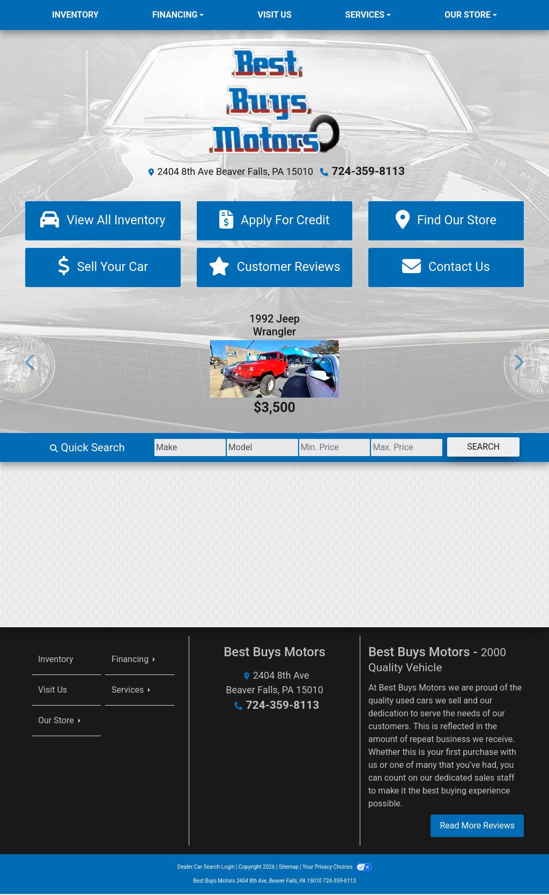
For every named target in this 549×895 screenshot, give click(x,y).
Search (479, 448)
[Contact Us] (446, 268)
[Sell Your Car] (103, 268)
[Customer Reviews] (274, 268)
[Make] (152, 448)
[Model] (232, 448)
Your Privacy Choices (337, 868)
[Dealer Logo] (275, 100)
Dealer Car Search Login (206, 868)
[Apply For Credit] (274, 220)
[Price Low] (313, 448)
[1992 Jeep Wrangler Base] (274, 370)
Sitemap (289, 868)
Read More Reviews (477, 826)
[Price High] (394, 448)
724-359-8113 (368, 171)
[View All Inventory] (103, 220)
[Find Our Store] (446, 220)
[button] (30, 363)
